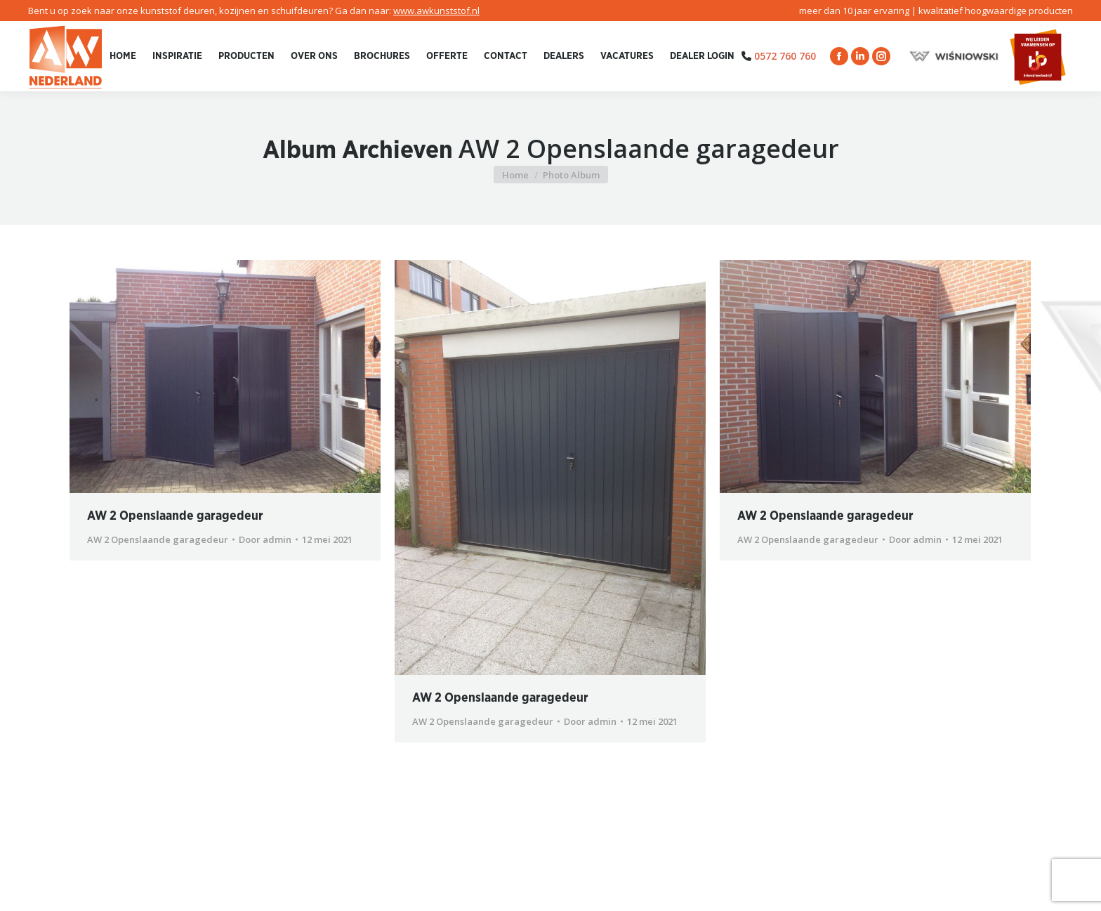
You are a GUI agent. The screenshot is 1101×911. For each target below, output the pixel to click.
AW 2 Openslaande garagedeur (175, 516)
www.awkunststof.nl (436, 10)
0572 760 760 (785, 56)
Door (265, 539)
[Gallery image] (225, 376)
